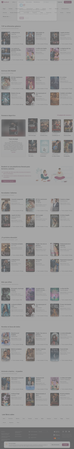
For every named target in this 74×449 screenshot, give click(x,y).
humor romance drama (16, 398)
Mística (37, 8)
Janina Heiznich (39, 291)
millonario (20, 397)
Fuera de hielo (64, 349)
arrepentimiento (14, 37)
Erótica (67, 418)
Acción (61, 12)
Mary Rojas (13, 51)
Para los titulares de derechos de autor (5, 434)
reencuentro (69, 249)
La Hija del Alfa (64, 288)
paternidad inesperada (16, 55)
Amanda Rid (63, 395)
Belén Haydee (63, 50)
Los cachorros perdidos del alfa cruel (16, 50)
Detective (5, 12)
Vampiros (49, 418)
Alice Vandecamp (64, 94)
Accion (4, 422)
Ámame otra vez (15, 93)
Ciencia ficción (29, 8)
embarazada (66, 250)
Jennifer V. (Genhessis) (41, 50)
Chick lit (44, 8)
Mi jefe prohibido (65, 393)
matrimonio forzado (64, 338)
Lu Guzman (13, 291)
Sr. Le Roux (63, 77)
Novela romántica (19, 8)
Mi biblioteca (37, 2)
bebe (68, 263)
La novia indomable (65, 333)
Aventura (68, 12)
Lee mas (13, 152)
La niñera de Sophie (41, 48)
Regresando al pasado (66, 259)
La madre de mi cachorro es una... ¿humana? (41, 290)
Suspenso (11, 422)
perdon (61, 250)
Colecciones (29, 2)
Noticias (3, 431)
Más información (55, 444)
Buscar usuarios (18, 436)
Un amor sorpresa (41, 349)
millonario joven (66, 220)
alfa (61, 293)
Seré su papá (39, 215)
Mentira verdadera (16, 349)
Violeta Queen (14, 94)
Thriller (41, 12)
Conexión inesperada (17, 199)
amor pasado (67, 264)
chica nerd (69, 97)
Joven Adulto (26, 12)
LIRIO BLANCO (63, 261)
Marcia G (62, 306)
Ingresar (61, 2)
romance (44, 249)
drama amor (13, 249)
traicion (19, 36)
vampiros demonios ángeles (17, 295)
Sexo (24, 418)
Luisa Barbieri (14, 307)
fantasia (44, 293)
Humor (55, 418)
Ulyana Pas (13, 34)
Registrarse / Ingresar (8, 181)
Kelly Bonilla (62, 79)
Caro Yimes (13, 245)
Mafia (42, 418)
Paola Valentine (63, 350)
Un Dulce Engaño (64, 215)
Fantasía (10, 8)
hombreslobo (69, 292)
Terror (55, 12)
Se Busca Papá (15, 393)
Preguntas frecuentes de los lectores (5, 437)
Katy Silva (38, 261)
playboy (12, 354)
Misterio (56, 8)
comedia (44, 352)
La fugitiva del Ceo (65, 48)
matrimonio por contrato (65, 204)
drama (17, 98)
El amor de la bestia (65, 304)
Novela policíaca (65, 8)
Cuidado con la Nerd (66, 93)
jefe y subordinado (68, 398)
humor (68, 397)
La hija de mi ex (15, 32)
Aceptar (65, 444)
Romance (11, 418)
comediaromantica (40, 53)
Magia (4, 8)
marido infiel (42, 250)
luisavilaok (13, 395)
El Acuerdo (39, 259)
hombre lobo (69, 337)
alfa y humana (65, 293)
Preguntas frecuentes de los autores (5, 440)
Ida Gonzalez (38, 35)
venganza (38, 250)
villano (19, 293)
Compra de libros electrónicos (18, 432)
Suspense (35, 12)
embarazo (20, 247)
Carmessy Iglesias (64, 290)
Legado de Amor (64, 32)
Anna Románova (63, 201)
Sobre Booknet (18, 434)
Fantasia (30, 418)
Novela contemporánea (15, 12)
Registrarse (69, 2)
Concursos (21, 2)
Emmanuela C (14, 201)
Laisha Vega (62, 247)
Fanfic (50, 8)
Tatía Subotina (39, 247)
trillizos (19, 53)
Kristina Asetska (63, 334)
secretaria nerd (18, 354)
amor (19, 352)
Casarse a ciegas (65, 199)
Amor (4, 418)
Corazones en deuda (17, 244)
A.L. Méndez (14, 80)
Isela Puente (63, 216)
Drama (36, 418)
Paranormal (48, 12)
